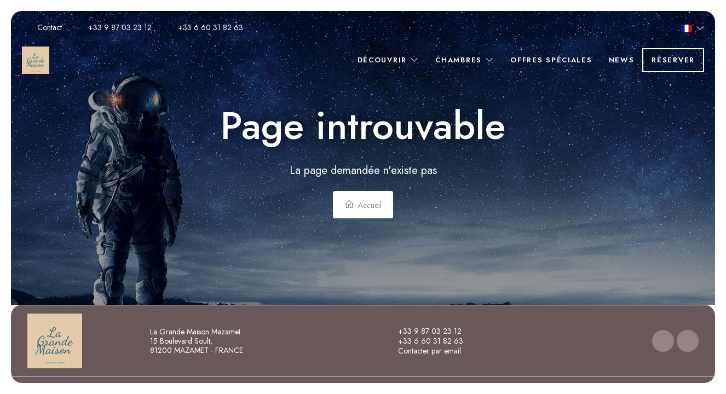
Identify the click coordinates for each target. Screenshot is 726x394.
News (622, 60)
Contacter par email (423, 351)
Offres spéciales (551, 60)
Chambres (464, 60)
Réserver (673, 60)
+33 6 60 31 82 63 (424, 341)
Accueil (363, 205)
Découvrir (388, 60)
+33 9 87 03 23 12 (423, 331)
